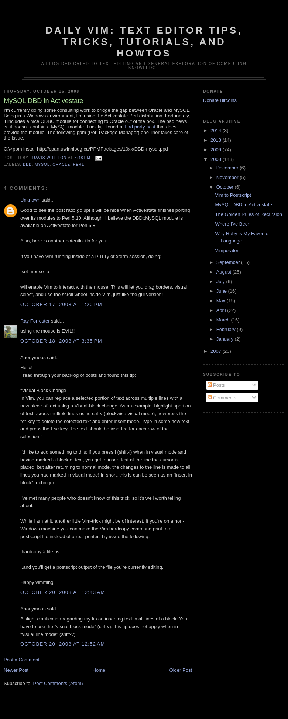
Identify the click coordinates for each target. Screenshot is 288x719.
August (224, 272)
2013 (216, 140)
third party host (139, 127)
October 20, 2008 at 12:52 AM (62, 644)
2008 (216, 159)
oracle (61, 164)
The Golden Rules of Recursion (248, 214)
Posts (216, 385)
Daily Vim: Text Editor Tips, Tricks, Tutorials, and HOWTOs (144, 42)
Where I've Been (232, 224)
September (228, 262)
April (221, 310)
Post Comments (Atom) (58, 683)
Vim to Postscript (233, 195)
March (223, 320)
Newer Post (16, 670)
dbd (27, 164)
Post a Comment (22, 660)
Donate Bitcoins (220, 100)
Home (99, 670)
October (225, 187)
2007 (216, 351)
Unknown (30, 200)
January (225, 339)
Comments (222, 397)
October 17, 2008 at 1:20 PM (61, 304)
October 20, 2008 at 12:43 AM (62, 592)
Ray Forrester (34, 321)
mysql (42, 164)
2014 (216, 130)
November (228, 177)
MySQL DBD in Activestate (243, 204)
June (222, 291)
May (221, 300)
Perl (79, 164)
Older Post (180, 670)
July (221, 281)
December (228, 168)
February (226, 329)
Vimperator (226, 250)
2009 (216, 149)
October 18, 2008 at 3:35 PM (61, 341)
